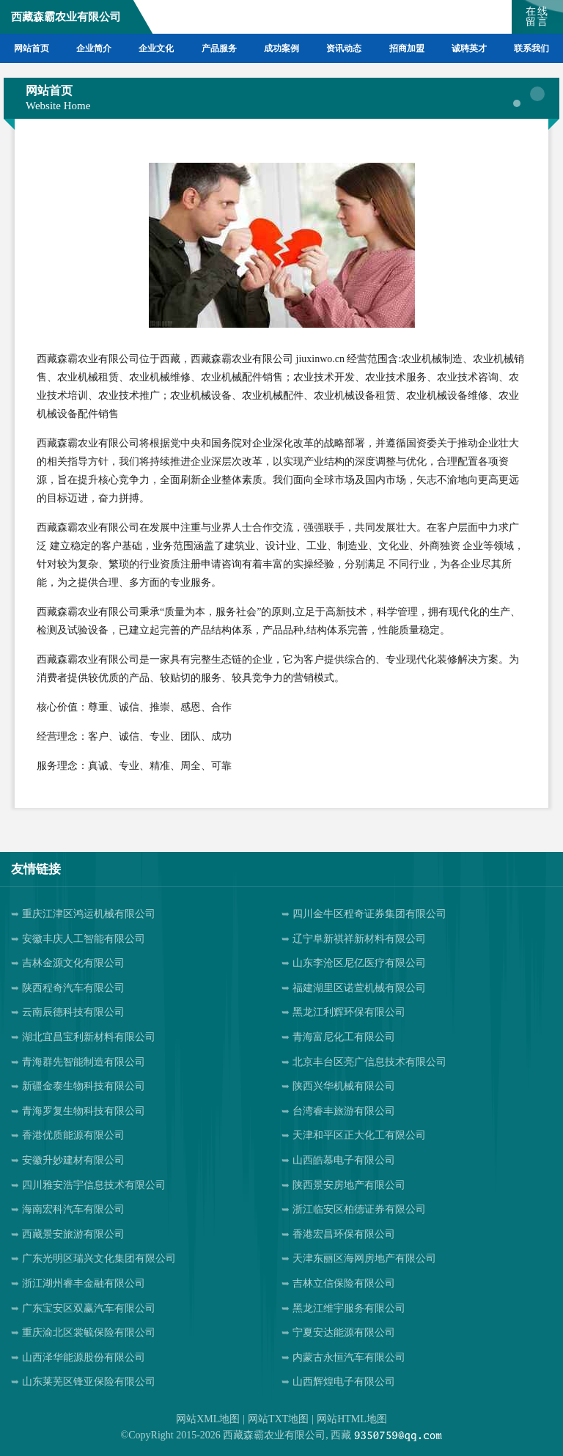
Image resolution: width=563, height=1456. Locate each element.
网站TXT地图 (278, 1418)
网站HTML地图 (352, 1418)
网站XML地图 (208, 1418)
